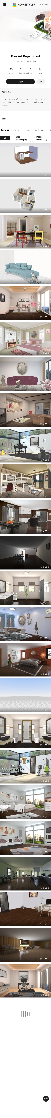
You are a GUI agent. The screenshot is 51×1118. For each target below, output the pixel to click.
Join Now (44, 4)
